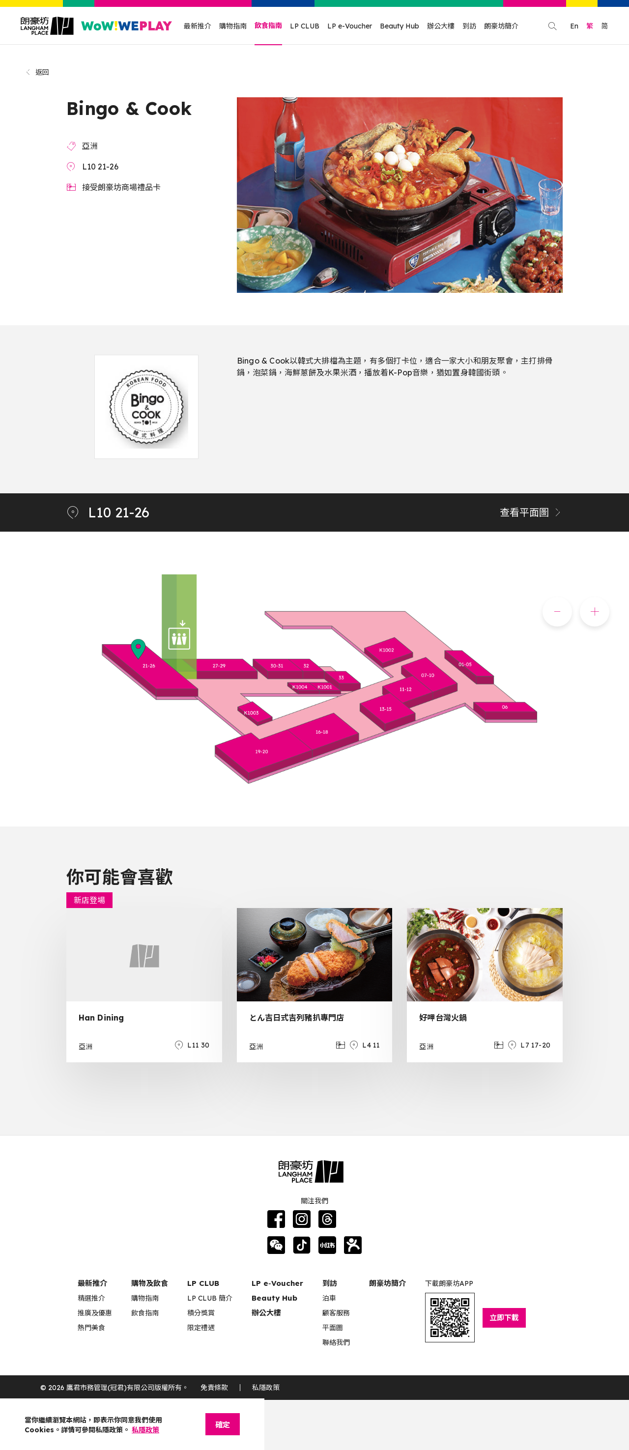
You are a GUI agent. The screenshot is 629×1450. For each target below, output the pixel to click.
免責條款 (214, 1387)
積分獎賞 (201, 1312)
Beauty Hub (399, 26)
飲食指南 (268, 25)
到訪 (469, 26)
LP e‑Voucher (277, 1283)
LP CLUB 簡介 (209, 1298)
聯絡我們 (336, 1342)
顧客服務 (336, 1312)
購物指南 (233, 26)
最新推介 (197, 26)
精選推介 (91, 1298)
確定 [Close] (222, 1424)
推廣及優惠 (95, 1312)
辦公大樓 (441, 26)
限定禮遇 (201, 1327)
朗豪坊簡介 (501, 26)
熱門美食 (91, 1327)
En (574, 26)
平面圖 (332, 1327)
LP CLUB (304, 26)
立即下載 (504, 1317)
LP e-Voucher (349, 26)
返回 (37, 72)
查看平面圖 (531, 512)
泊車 (329, 1298)
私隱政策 (266, 1387)
